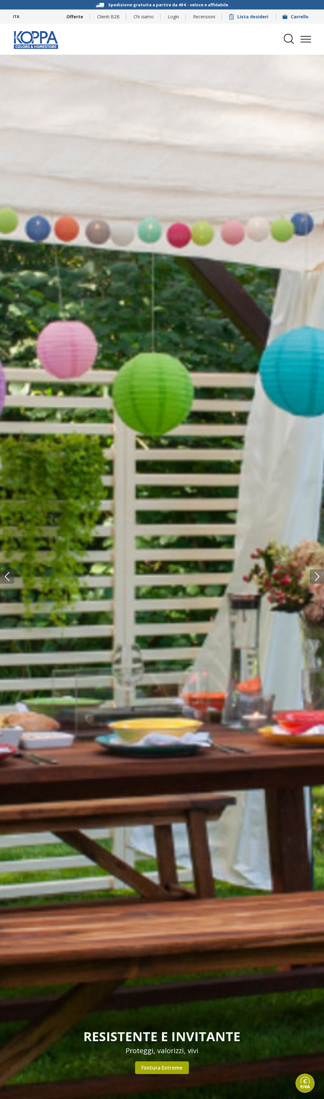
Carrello (296, 17)
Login (173, 17)
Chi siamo (144, 17)
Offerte (74, 17)
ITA (16, 16)
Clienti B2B (108, 17)
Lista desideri (249, 17)
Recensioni (204, 17)
